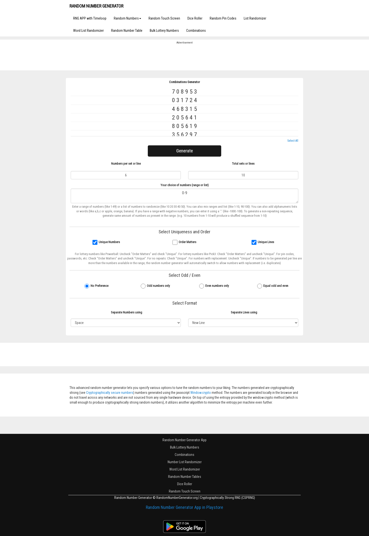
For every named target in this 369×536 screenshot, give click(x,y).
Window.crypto (200, 393)
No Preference (99, 286)
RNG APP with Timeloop (89, 18)
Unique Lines (266, 242)
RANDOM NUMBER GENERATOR (96, 6)
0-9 (184, 196)
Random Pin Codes (223, 18)
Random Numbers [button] (127, 18)
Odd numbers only (158, 286)
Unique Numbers (109, 242)
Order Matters (187, 242)
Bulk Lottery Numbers (164, 30)
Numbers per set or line (126, 163)
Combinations (196, 30)
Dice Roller (194, 18)
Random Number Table (126, 30)
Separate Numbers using (126, 312)
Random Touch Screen (164, 18)
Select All (292, 140)
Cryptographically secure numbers (109, 393)
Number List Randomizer (185, 462)
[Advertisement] (184, 57)
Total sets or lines (243, 163)
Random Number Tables (184, 477)
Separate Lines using (244, 312)
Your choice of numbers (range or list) (185, 185)
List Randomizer (255, 18)
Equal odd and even (275, 286)
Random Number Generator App (184, 440)
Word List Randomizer (88, 30)
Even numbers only (217, 286)
